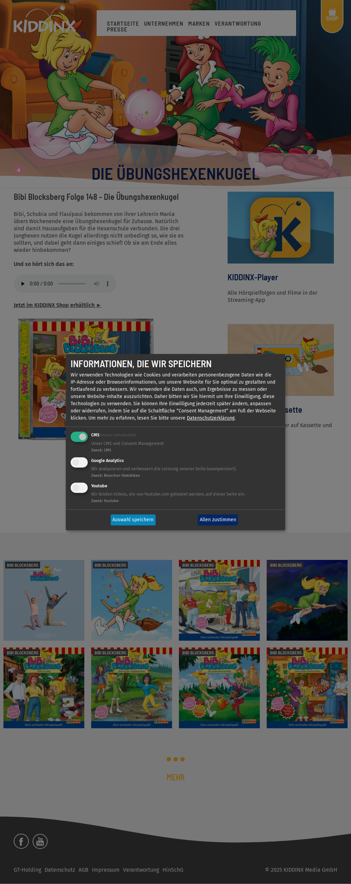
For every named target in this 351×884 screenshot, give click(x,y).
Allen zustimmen (218, 520)
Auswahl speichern (133, 520)
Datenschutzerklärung (210, 418)
